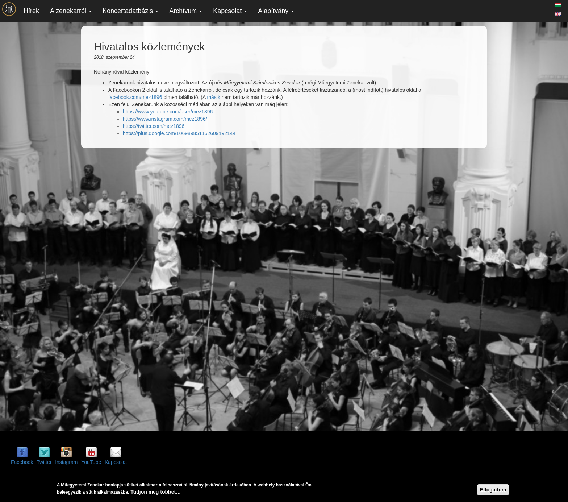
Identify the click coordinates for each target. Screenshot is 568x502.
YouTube (91, 462)
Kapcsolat (230, 10)
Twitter (44, 462)
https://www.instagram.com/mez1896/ (165, 119)
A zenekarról (71, 10)
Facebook (22, 462)
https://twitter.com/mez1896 (153, 126)
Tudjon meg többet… (155, 492)
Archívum (185, 10)
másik (213, 97)
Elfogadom (493, 490)
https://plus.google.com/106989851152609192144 (179, 133)
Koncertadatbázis (130, 10)
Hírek (31, 10)
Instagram (66, 462)
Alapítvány (276, 10)
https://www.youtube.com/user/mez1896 (168, 112)
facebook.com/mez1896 (135, 97)
